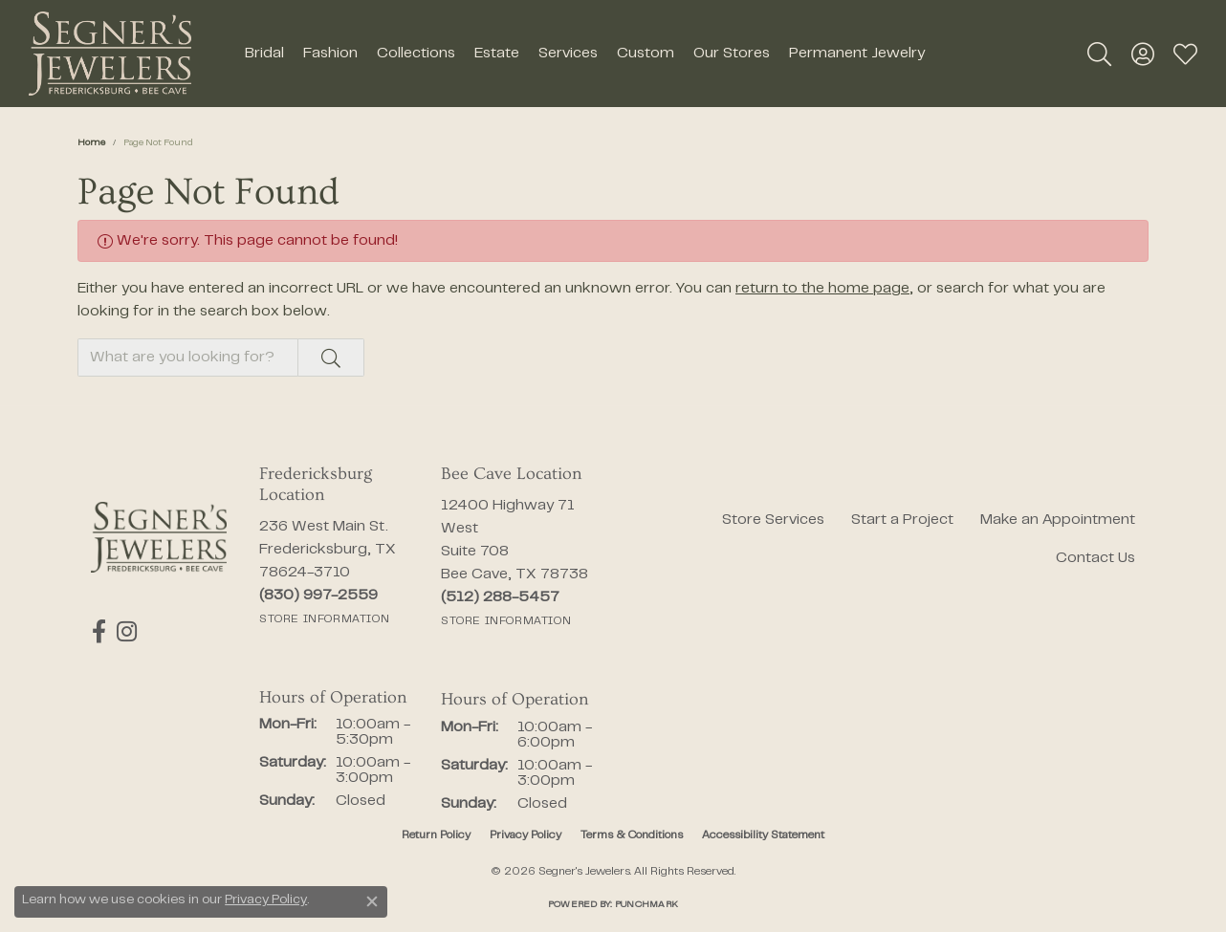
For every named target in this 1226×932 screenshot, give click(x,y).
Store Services (773, 520)
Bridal (264, 53)
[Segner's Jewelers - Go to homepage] (159, 537)
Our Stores (731, 53)
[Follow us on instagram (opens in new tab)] (125, 631)
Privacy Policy (525, 835)
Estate (496, 53)
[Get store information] (324, 619)
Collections (416, 53)
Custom (645, 53)
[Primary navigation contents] (584, 53)
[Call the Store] (318, 595)
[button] (1099, 53)
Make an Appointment (1057, 520)
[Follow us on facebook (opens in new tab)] (98, 631)
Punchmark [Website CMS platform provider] (646, 904)
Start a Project (902, 520)
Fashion (330, 53)
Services (568, 53)
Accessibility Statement (763, 835)
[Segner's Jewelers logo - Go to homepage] (110, 53)
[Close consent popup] (372, 901)
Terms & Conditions (631, 835)
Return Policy (436, 835)
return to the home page (822, 288)
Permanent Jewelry (857, 53)
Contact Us (1095, 558)
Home (91, 143)
